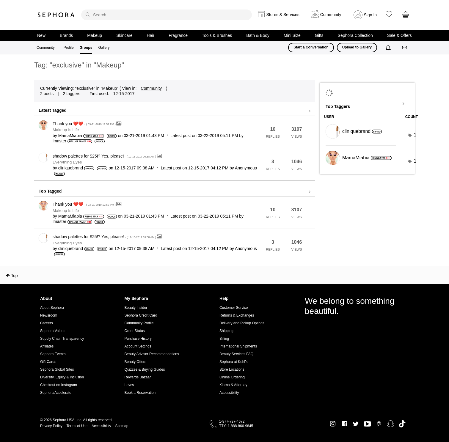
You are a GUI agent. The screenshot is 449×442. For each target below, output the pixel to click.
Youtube (367, 424)
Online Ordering (232, 377)
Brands (66, 35)
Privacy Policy (51, 426)
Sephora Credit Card (141, 315)
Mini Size (292, 35)
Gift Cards (48, 362)
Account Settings (138, 346)
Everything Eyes (67, 162)
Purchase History (138, 338)
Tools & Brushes (217, 35)
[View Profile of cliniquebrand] (70, 168)
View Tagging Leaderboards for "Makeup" (367, 104)
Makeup (94, 35)
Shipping (226, 331)
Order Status (135, 331)
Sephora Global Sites (57, 369)
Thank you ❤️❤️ (84, 123)
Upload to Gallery (357, 47)
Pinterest (379, 424)
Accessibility (229, 393)
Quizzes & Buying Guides (145, 369)
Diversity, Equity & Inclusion (62, 377)
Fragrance (178, 35)
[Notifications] (389, 47)
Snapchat (390, 424)
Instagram (333, 424)
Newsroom (48, 315)
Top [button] (14, 275)
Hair (151, 35)
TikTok (402, 424)
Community (46, 47)
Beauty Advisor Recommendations (152, 354)
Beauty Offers (135, 362)
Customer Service (233, 308)
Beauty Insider (136, 308)
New (41, 35)
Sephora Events (52, 354)
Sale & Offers (399, 35)
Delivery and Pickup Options (241, 323)
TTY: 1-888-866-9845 (236, 426)
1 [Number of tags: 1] (415, 134)
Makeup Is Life (66, 130)
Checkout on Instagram (58, 385)
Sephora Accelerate (55, 393)
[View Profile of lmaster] (59, 141)
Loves (129, 385)
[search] (166, 15)
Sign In (370, 14)
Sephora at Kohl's (233, 362)
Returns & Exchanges (236, 315)
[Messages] (405, 48)
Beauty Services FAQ (236, 354)
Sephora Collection (355, 35)
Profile (69, 47)
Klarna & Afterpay (233, 385)
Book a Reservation (140, 393)
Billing (224, 338)
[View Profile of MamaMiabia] (70, 135)
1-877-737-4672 (231, 421)
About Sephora (52, 308)
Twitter (355, 424)
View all (174, 111)
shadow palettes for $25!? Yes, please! (105, 156)
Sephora (56, 14)
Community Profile (139, 323)
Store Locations (231, 369)
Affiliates (47, 346)
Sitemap (121, 426)
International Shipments (238, 346)
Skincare (124, 35)
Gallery (103, 47)
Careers (46, 323)
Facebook (344, 424)
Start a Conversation (310, 47)
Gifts (319, 35)
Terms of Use (77, 426)
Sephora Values (52, 331)
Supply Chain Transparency (62, 338)
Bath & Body (257, 35)
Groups (86, 47)
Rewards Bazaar (138, 377)
